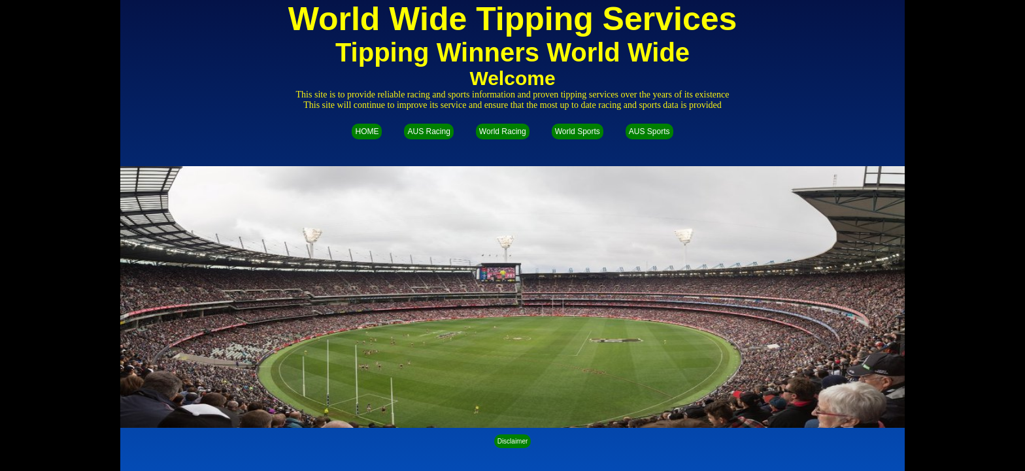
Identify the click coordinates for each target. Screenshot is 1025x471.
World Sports (577, 131)
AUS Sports (649, 131)
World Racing (502, 131)
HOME (366, 131)
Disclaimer (512, 441)
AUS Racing (428, 131)
